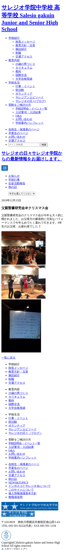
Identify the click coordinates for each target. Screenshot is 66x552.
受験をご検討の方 (19, 104)
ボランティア (23, 93)
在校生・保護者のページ (23, 129)
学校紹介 (14, 37)
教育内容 (14, 60)
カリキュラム (23, 67)
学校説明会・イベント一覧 (31, 108)
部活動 (19, 89)
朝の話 (12, 187)
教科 (18, 71)
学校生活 (14, 82)
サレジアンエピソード (29, 97)
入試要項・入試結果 (28, 112)
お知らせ (14, 175)
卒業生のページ (18, 133)
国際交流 (21, 75)
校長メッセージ (25, 41)
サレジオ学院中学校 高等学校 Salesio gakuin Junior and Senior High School (30, 18)
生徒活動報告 (16, 183)
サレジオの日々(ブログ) (30, 101)
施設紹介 (21, 49)
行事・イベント (25, 86)
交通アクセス (23, 56)
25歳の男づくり (25, 63)
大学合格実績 (23, 78)
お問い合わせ (23, 119)
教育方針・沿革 (25, 45)
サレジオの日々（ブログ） (25, 433)
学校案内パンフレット (29, 122)
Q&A (18, 115)
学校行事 (14, 179)
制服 (18, 52)
